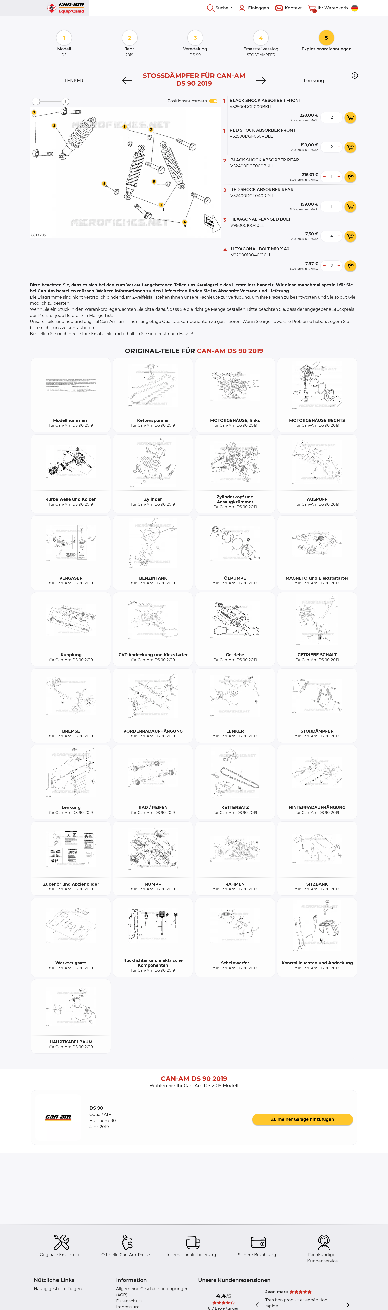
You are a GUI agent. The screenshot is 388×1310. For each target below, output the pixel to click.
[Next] (260, 80)
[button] (354, 75)
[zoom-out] (36, 101)
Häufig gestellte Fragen (58, 1288)
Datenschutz (129, 1301)
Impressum (128, 1307)
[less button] (324, 117)
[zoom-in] (65, 101)
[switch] (213, 101)
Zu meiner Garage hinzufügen (302, 1119)
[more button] (339, 117)
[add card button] (350, 117)
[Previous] (127, 80)
